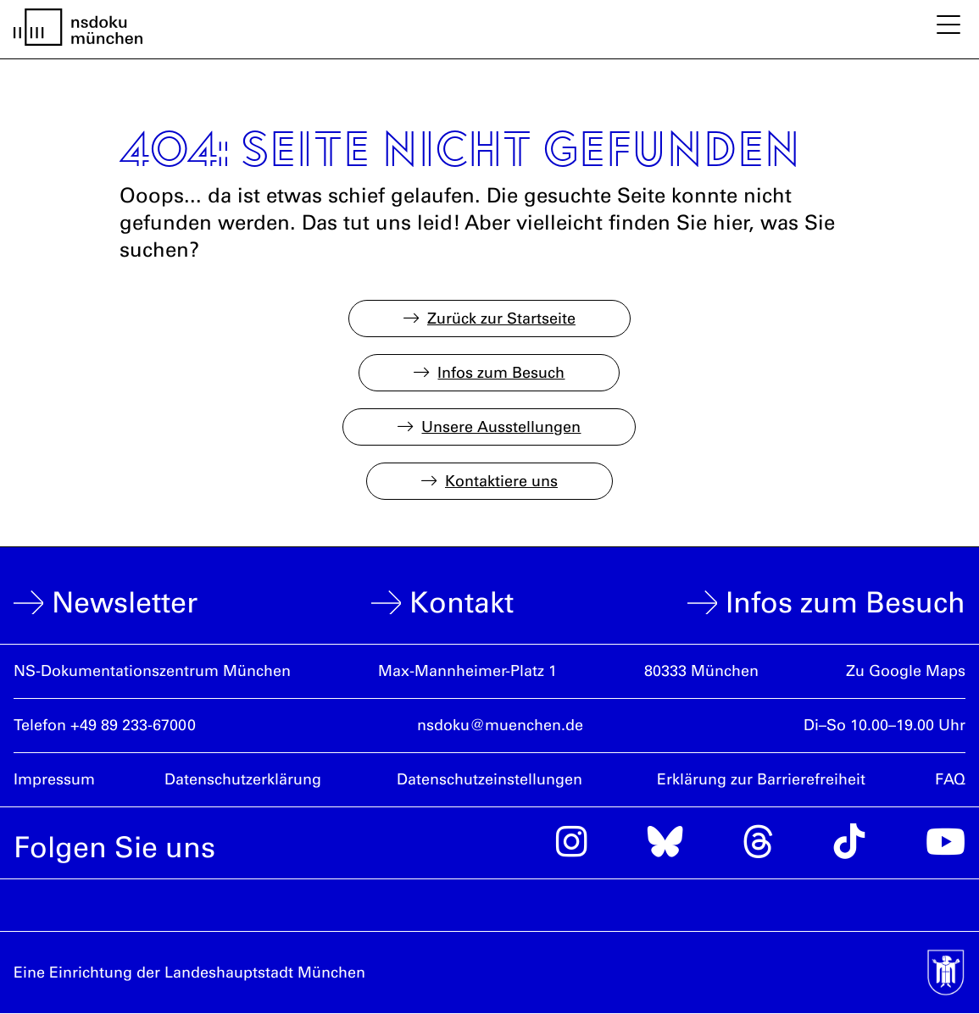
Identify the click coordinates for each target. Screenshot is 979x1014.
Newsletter (124, 602)
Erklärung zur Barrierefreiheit (761, 779)
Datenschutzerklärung (242, 779)
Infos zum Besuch (501, 372)
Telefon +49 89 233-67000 (105, 725)
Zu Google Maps (905, 671)
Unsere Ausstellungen (501, 427)
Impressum (54, 779)
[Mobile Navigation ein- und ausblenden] (948, 26)
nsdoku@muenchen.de (500, 725)
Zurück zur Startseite (501, 318)
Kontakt (461, 602)
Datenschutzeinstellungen (489, 779)
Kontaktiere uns (501, 481)
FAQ (950, 779)
